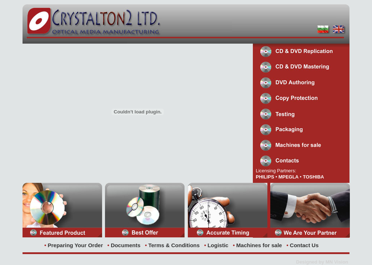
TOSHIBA (313, 177)
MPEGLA (289, 177)
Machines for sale (259, 245)
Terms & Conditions (173, 245)
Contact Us (304, 245)
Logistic (218, 245)
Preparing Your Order (75, 245)
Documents (126, 245)
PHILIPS (265, 177)
